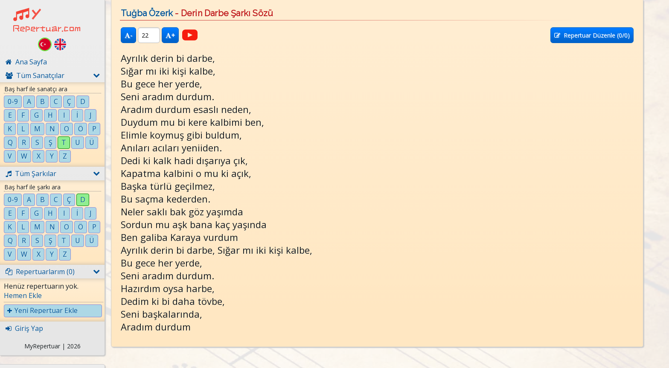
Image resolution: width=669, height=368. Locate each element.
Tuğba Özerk (147, 13)
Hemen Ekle (23, 295)
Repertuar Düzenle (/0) (592, 35)
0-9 (13, 101)
